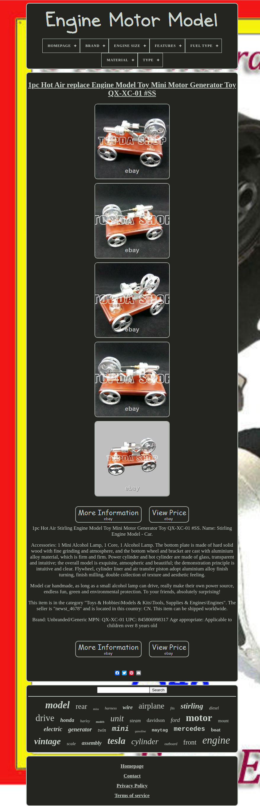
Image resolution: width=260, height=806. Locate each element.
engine (216, 740)
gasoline (140, 731)
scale (71, 743)
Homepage (132, 766)
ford (175, 720)
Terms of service (132, 795)
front (190, 742)
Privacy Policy (132, 785)
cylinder (144, 741)
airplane (151, 705)
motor (199, 717)
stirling (192, 706)
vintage (47, 741)
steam (135, 720)
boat (215, 730)
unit (117, 718)
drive (45, 718)
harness (111, 708)
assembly (92, 743)
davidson (156, 720)
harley (85, 721)
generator (80, 729)
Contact (132, 776)
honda (67, 720)
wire (128, 707)
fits (172, 708)
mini (120, 729)
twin (102, 730)
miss (96, 709)
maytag (160, 730)
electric (53, 729)
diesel (214, 708)
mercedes (189, 729)
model (57, 705)
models (100, 721)
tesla (116, 740)
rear (81, 706)
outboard (170, 744)
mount (223, 721)
